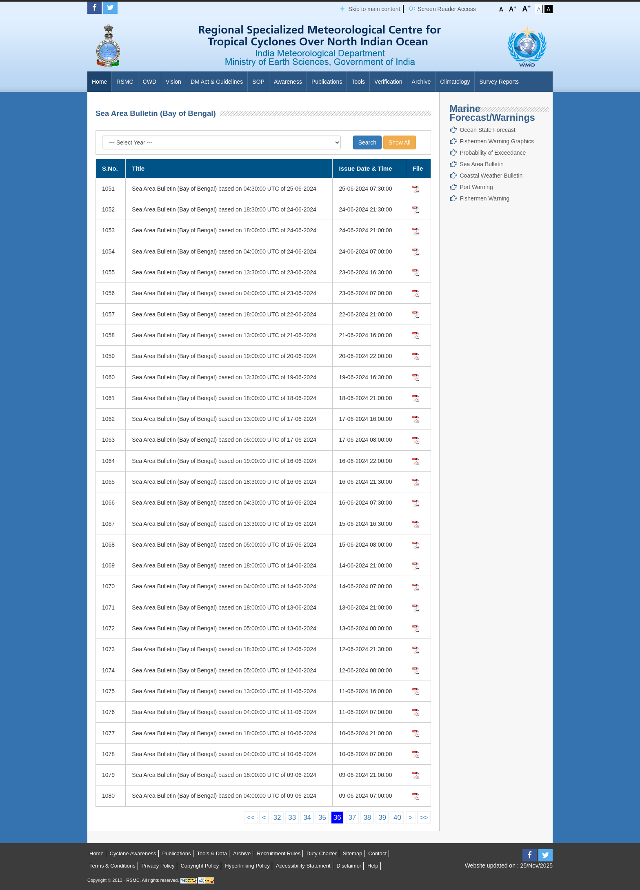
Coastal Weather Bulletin (491, 175)
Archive (421, 81)
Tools (358, 81)
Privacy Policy (158, 866)
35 (322, 817)
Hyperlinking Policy (247, 866)
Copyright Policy (199, 866)
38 (367, 817)
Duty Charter (322, 853)
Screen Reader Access (447, 9)
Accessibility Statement (303, 866)
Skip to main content (374, 9)
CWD (149, 81)
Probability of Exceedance (493, 152)
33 (292, 817)
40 (397, 817)
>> (424, 817)
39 (382, 817)
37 (352, 817)
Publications (326, 81)
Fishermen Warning (485, 198)
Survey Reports (498, 81)
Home (99, 81)
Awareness (288, 81)
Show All (400, 142)
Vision (173, 81)
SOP (258, 81)
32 (277, 817)
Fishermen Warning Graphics (497, 141)
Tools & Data (212, 853)
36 (337, 817)
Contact (377, 853)
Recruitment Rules (278, 853)
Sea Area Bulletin (482, 164)
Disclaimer (349, 866)
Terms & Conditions (112, 866)
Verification (388, 81)
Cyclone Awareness (133, 853)
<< (251, 817)
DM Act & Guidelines (217, 81)
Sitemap (352, 853)
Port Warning (476, 187)
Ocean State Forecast (488, 130)
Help (372, 866)
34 (307, 817)
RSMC (124, 81)
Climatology (455, 81)
